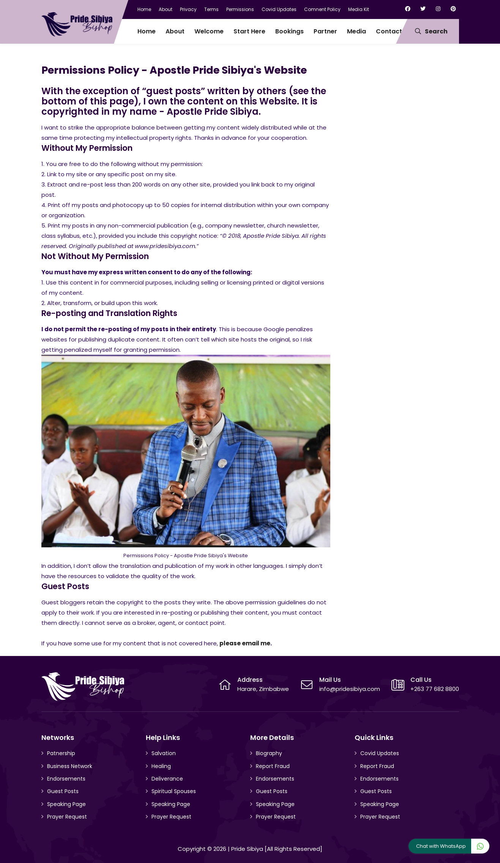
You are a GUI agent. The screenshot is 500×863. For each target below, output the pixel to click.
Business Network (69, 766)
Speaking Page (66, 804)
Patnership (61, 753)
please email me (244, 643)
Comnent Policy (322, 9)
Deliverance (167, 778)
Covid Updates (279, 9)
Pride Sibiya (247, 849)
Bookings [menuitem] (289, 31)
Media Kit (358, 9)
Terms (211, 9)
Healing (161, 766)
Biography (269, 753)
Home (144, 9)
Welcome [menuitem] (209, 31)
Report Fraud (273, 766)
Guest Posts (63, 791)
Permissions (240, 9)
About (165, 9)
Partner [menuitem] (325, 31)
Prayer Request (67, 816)
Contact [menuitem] (389, 31)
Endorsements (66, 778)
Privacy (188, 9)
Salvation (163, 753)
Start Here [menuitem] (249, 31)
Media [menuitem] (356, 31)
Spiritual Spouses (173, 791)
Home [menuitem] (146, 31)
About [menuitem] (175, 31)
